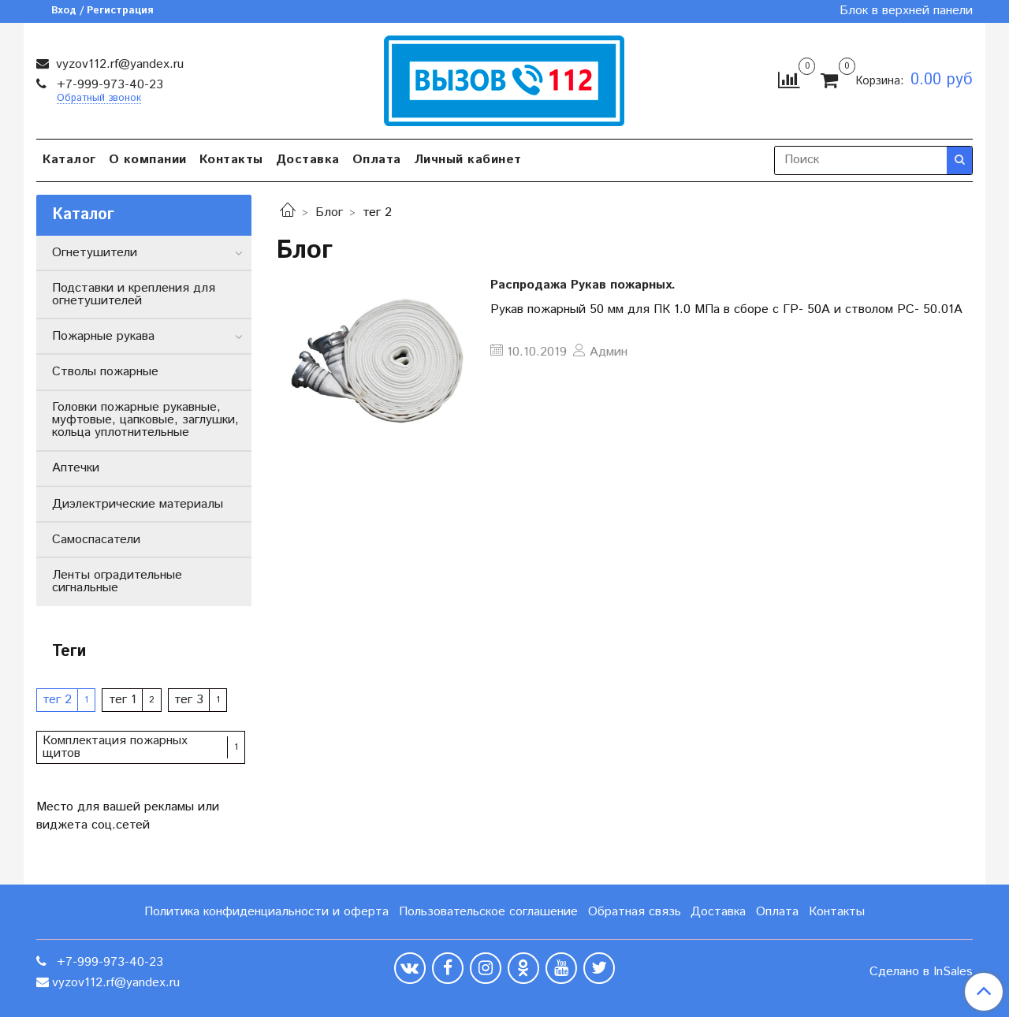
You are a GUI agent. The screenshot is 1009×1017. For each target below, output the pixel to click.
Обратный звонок (99, 99)
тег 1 (122, 700)
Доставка (308, 160)
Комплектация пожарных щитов (115, 747)
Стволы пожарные (105, 372)
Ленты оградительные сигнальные (117, 581)
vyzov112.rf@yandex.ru (118, 64)
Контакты (231, 160)
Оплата (376, 160)
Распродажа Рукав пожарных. (583, 285)
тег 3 (188, 700)
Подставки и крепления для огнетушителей (133, 294)
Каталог (69, 160)
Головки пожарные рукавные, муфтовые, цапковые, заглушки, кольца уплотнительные (145, 419)
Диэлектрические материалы (137, 504)
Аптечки (75, 468)
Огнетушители (94, 253)
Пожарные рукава (103, 336)
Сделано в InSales (921, 972)
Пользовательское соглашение (488, 912)
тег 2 (57, 700)
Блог (329, 212)
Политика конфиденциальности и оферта (266, 912)
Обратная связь (634, 912)
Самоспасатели (96, 540)
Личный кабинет (468, 160)
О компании (148, 160)
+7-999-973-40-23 (108, 85)
